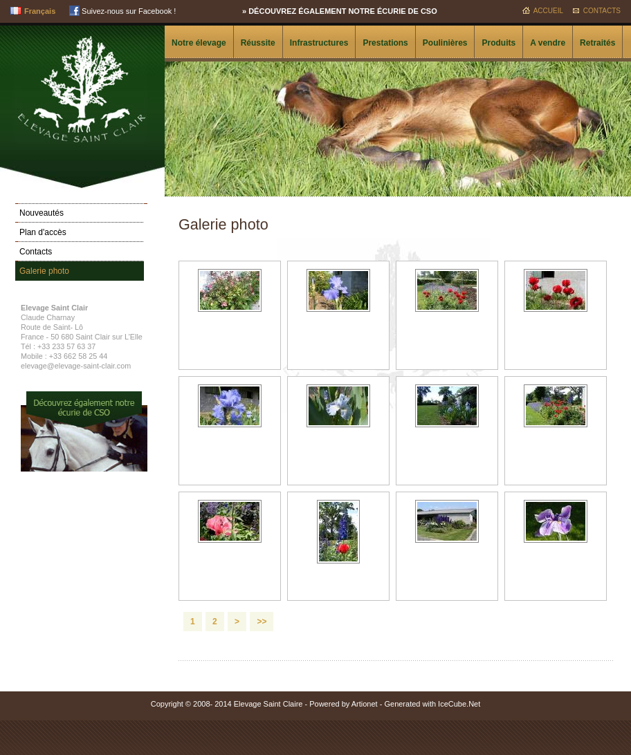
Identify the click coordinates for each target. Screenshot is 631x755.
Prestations (385, 43)
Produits (498, 43)
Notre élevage (199, 43)
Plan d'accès (42, 232)
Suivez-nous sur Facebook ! (122, 11)
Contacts (602, 11)
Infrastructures (319, 43)
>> (261, 621)
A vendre (547, 43)
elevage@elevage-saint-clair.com (76, 366)
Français (39, 11)
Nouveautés (41, 213)
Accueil (548, 11)
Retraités (597, 43)
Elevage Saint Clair (82, 88)
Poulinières (445, 43)
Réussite (258, 43)
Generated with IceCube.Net (432, 704)
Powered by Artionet (343, 704)
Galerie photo (44, 271)
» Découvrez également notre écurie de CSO (339, 11)
